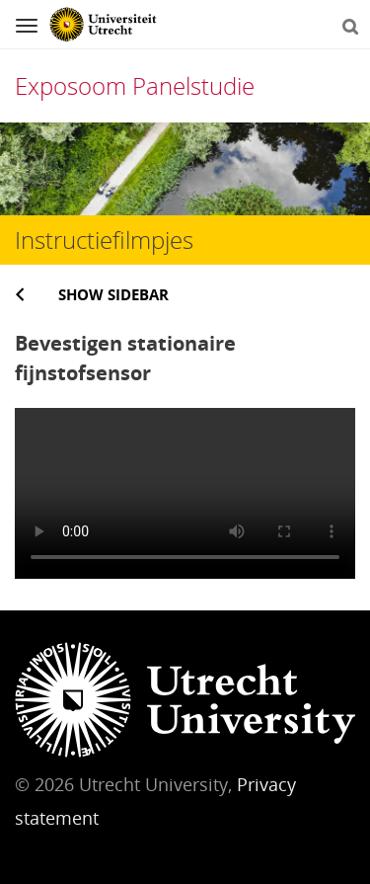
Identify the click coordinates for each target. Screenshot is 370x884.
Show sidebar (113, 294)
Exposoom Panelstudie (135, 85)
